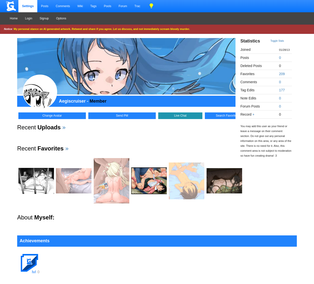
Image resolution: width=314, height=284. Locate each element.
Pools (107, 6)
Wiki (80, 6)
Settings (28, 6)
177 (282, 90)
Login (28, 18)
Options (61, 18)
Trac (137, 6)
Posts (44, 6)
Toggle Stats (277, 41)
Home (14, 18)
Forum (122, 6)
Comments (63, 6)
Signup (44, 18)
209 (282, 74)
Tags (93, 6)
